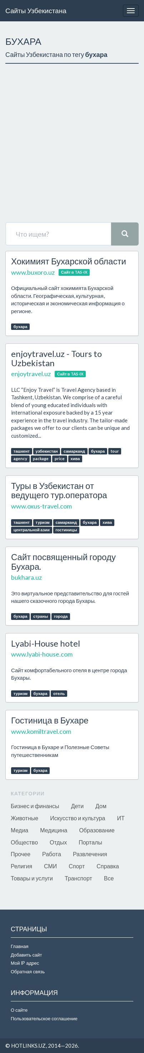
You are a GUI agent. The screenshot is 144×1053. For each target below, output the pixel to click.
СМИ (50, 866)
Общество (24, 842)
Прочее (20, 854)
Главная (19, 946)
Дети (77, 805)
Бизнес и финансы (35, 805)
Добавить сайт (26, 955)
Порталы (90, 842)
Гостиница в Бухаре (50, 720)
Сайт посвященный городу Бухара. (63, 561)
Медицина (53, 830)
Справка (107, 866)
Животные (24, 818)
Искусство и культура (77, 818)
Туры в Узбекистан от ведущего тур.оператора (59, 490)
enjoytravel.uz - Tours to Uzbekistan (56, 358)
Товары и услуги (32, 878)
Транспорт (78, 878)
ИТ (121, 818)
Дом (100, 805)
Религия (21, 866)
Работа (51, 854)
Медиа (19, 830)
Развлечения (90, 854)
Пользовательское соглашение (44, 1018)
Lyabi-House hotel (45, 643)
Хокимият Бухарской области (68, 261)
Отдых (58, 842)
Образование (96, 830)
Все (109, 878)
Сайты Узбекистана (35, 10)
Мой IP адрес (25, 963)
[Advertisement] (72, 143)
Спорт (77, 866)
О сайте (19, 1010)
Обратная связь (28, 971)
